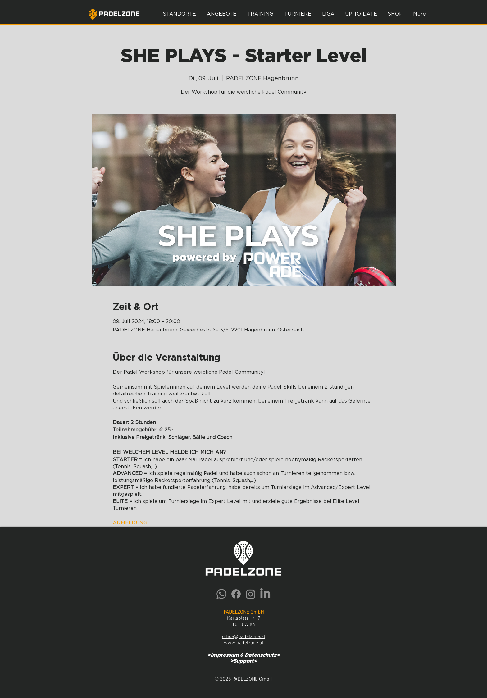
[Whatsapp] (221, 594)
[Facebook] (236, 594)
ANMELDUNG (130, 522)
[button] (221, 14)
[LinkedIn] (265, 594)
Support (243, 661)
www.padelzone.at (243, 643)
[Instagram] (250, 594)
